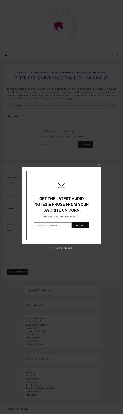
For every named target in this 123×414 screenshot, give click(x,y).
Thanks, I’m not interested (61, 248)
